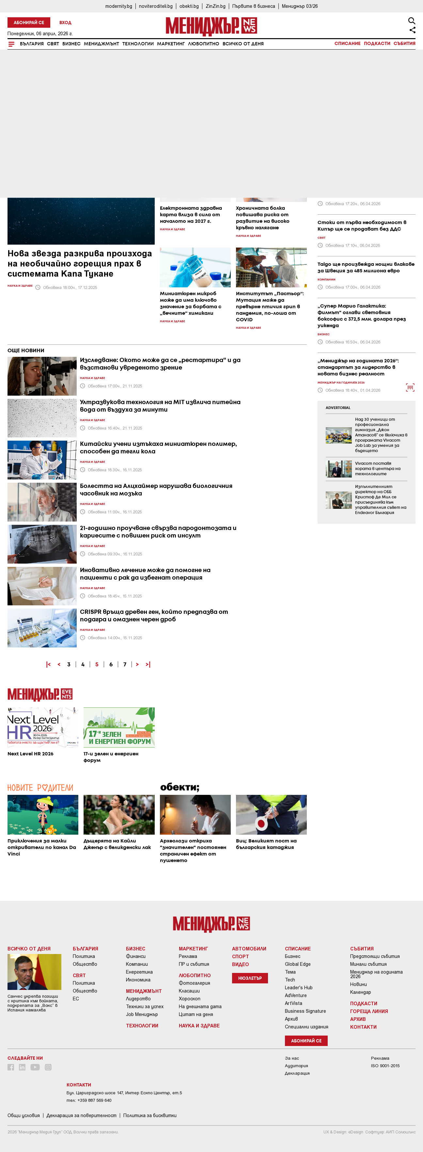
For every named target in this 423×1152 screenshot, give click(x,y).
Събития (404, 44)
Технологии (138, 44)
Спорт (240, 956)
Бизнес (71, 44)
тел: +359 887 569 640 (89, 1100)
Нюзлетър (250, 978)
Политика (84, 956)
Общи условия (24, 1115)
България (32, 44)
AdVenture (296, 995)
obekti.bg (189, 6)
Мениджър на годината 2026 (376, 974)
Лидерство (138, 998)
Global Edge (298, 964)
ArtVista (293, 1003)
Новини (358, 984)
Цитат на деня (196, 1014)
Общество (85, 964)
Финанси (136, 956)
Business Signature (305, 1011)
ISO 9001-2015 (385, 1066)
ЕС (76, 998)
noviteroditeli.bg (156, 6)
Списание (348, 44)
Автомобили (249, 948)
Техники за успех (145, 1006)
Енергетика (139, 972)
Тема (290, 972)
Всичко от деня (243, 44)
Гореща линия (369, 1011)
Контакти (363, 1026)
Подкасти (377, 44)
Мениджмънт (101, 44)
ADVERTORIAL (338, 408)
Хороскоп (189, 998)
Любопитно (203, 44)
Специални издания (306, 1026)
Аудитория (296, 1066)
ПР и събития (194, 964)
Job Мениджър (142, 1014)
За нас (292, 1058)
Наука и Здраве (199, 1025)
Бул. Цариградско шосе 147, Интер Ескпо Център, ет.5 (124, 1093)
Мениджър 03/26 (300, 6)
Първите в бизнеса (253, 6)
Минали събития (368, 964)
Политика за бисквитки (150, 1115)
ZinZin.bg (216, 6)
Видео (240, 964)
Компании (137, 964)
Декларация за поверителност (82, 1115)
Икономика (138, 980)
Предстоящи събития (375, 956)
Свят (53, 44)
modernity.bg (118, 6)
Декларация (297, 1073)
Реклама (188, 956)
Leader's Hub (299, 987)
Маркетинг (171, 44)
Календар (360, 992)
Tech (290, 980)
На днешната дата (200, 1006)
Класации (189, 991)
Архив (291, 1019)
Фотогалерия (194, 983)
